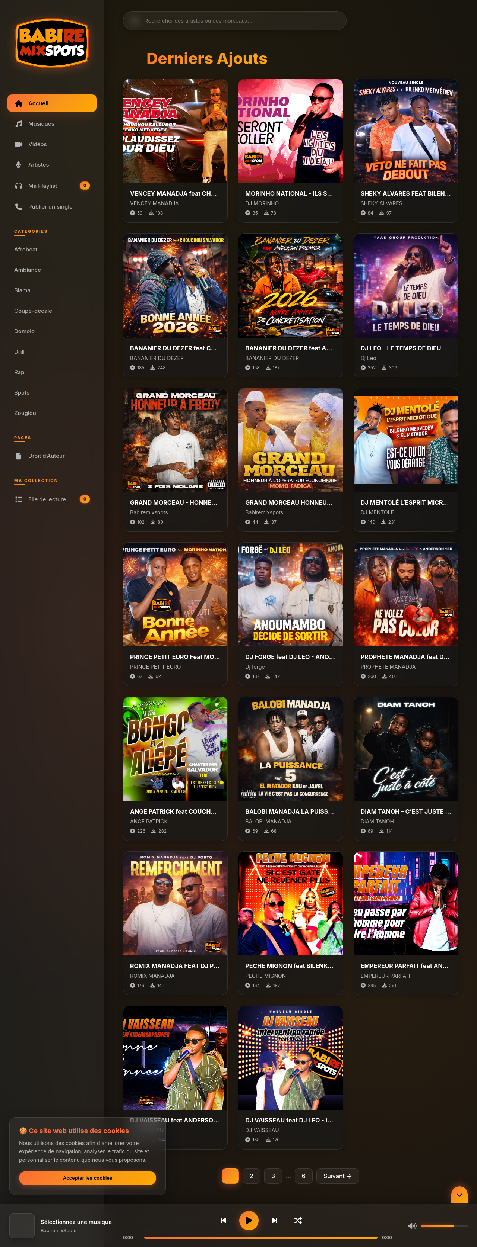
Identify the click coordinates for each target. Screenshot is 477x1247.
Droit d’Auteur (39, 455)
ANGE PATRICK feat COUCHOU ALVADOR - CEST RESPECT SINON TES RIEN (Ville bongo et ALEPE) (175, 811)
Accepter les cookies (88, 1178)
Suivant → (337, 1176)
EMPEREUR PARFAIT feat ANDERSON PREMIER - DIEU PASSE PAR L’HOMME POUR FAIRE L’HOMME (406, 966)
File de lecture (52, 499)
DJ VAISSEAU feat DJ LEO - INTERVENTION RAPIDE (290, 1120)
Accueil (31, 103)
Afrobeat (26, 249)
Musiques (34, 123)
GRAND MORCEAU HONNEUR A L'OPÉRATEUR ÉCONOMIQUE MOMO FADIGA (290, 502)
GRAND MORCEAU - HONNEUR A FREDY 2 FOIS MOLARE (175, 502)
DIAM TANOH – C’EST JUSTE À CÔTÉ (406, 811)
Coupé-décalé (33, 310)
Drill (19, 351)
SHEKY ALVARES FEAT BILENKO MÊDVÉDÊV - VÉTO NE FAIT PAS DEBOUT (406, 193)
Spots (21, 392)
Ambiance (27, 269)
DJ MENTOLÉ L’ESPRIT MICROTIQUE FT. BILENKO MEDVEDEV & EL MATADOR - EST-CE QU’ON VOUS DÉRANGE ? (406, 502)
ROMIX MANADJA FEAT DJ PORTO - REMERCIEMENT (175, 966)
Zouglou (25, 413)
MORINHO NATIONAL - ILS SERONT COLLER (290, 193)
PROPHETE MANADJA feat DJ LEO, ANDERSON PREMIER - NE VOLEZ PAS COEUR (406, 657)
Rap (19, 372)
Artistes (31, 164)
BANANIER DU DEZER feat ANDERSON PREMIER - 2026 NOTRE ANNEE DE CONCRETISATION (290, 348)
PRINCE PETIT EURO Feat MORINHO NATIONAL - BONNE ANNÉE (175, 657)
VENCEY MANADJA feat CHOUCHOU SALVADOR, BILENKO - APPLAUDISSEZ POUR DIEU (175, 193)
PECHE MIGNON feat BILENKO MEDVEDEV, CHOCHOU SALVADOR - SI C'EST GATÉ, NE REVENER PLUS (290, 966)
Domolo (24, 331)
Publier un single (43, 206)
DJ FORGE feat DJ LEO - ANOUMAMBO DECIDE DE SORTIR (290, 657)
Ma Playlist (52, 185)
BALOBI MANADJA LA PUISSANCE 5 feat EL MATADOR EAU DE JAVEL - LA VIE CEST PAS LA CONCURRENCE (290, 811)
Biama (22, 290)
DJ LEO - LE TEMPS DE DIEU (401, 348)
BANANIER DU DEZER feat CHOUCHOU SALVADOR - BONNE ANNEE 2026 (175, 348)
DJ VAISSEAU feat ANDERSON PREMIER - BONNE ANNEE (175, 1120)
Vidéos (30, 144)
